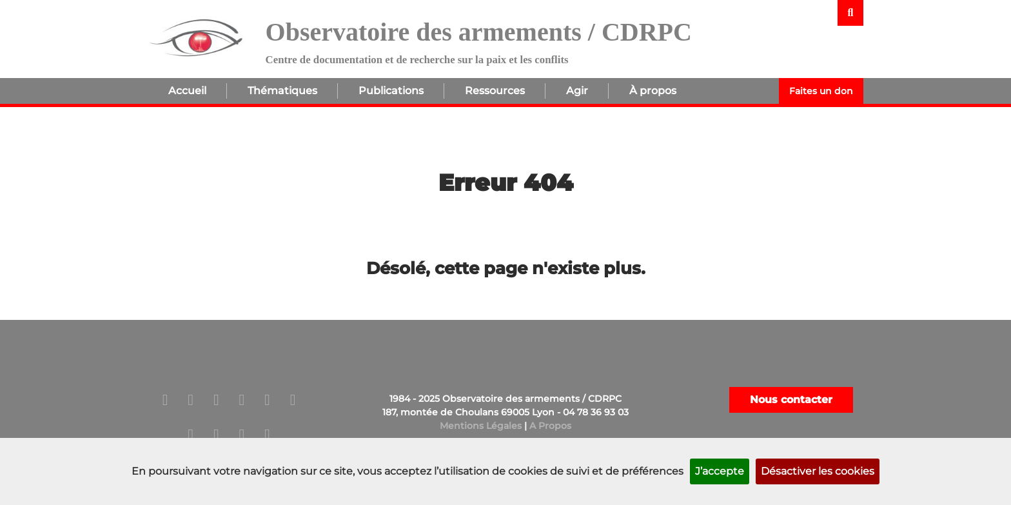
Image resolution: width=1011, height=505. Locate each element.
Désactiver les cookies (817, 471)
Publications (391, 90)
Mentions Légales (481, 425)
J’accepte (719, 471)
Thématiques (282, 90)
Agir (577, 90)
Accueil (187, 90)
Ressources (495, 90)
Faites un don (821, 91)
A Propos (550, 425)
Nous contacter (791, 399)
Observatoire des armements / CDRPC (479, 31)
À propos (652, 90)
